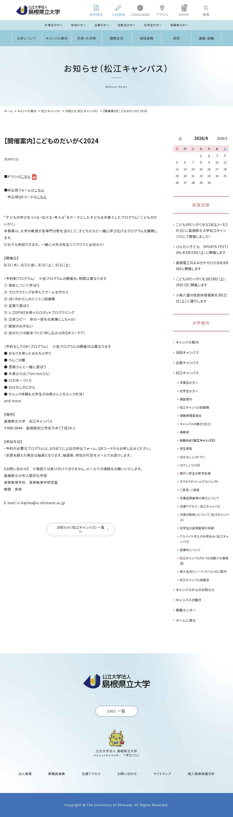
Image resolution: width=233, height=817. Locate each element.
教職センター (186, 610)
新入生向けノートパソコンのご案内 (203, 571)
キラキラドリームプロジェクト (199, 481)
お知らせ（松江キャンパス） (198, 440)
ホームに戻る (186, 620)
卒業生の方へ (54, 25)
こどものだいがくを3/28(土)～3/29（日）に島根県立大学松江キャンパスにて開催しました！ (202, 230)
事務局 (184, 432)
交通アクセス (91, 773)
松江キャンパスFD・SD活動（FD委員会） (204, 560)
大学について (27, 38)
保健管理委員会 (191, 415)
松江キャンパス (187, 372)
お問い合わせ (127, 773)
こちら (26, 176)
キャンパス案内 (57, 38)
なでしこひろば (190, 465)
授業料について (190, 550)
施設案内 (186, 399)
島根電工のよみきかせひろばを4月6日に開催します (202, 265)
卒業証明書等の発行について (199, 498)
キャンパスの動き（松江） (196, 424)
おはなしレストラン (192, 457)
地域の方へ (78, 25)
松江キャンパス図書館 (194, 407)
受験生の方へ (127, 25)
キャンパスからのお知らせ (195, 589)
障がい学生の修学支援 (195, 473)
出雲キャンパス (187, 362)
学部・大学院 (86, 38)
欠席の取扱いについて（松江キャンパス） (204, 517)
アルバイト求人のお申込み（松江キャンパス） (204, 539)
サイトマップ (162, 773)
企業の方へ (101, 25)
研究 (176, 38)
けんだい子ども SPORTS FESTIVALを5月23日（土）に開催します (202, 249)
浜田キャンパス (187, 352)
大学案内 (201, 323)
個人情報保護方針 (201, 773)
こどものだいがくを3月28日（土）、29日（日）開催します (201, 281)
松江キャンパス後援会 (194, 580)
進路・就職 (206, 38)
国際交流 (116, 38)
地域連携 (146, 38)
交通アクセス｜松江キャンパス (200, 506)
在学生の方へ (153, 25)
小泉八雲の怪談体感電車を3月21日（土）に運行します (201, 297)
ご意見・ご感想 (189, 490)
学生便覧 (186, 448)
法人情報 (25, 773)
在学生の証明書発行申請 (197, 528)
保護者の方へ (179, 25)
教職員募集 (56, 773)
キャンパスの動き (189, 599)
